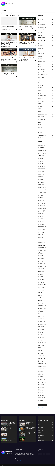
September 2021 (41, 231)
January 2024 (40, 185)
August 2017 (40, 310)
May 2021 (40, 237)
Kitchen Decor (40, 88)
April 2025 (40, 161)
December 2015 (41, 342)
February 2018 (41, 300)
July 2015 (40, 350)
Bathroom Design (41, 24)
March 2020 (40, 260)
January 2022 (40, 224)
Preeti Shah (3, 29)
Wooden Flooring (41, 137)
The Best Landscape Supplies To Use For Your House (12, 438)
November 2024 (41, 169)
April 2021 (40, 239)
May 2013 (40, 392)
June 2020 (40, 255)
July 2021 (40, 234)
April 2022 (40, 219)
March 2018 (40, 298)
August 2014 (40, 368)
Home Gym (40, 72)
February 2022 (41, 223)
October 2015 (40, 345)
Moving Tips (40, 98)
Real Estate (40, 109)
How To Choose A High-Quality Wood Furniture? (27, 58)
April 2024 (40, 181)
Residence (40, 111)
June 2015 (40, 352)
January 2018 (40, 302)
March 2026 (40, 144)
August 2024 (40, 174)
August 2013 (40, 387)
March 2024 (40, 182)
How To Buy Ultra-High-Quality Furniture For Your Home (27, 43)
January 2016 (40, 340)
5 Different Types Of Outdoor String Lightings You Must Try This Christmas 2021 (30, 438)
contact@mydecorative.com (24, 460)
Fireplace (40, 56)
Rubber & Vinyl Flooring (42, 114)
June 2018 (40, 294)
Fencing (39, 51)
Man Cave (40, 93)
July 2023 (40, 195)
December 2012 (41, 400)
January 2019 (40, 282)
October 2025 (40, 152)
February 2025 (41, 164)
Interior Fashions (41, 84)
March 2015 (40, 356)
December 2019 (41, 264)
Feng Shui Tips (41, 53)
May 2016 (40, 334)
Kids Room (40, 87)
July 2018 (40, 292)
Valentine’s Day (41, 125)
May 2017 (40, 314)
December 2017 (41, 303)
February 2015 (41, 358)
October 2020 (40, 248)
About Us (4, 10)
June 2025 (40, 158)
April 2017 (40, 316)
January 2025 (40, 166)
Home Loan (40, 75)
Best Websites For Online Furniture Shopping (7, 74)
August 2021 (40, 232)
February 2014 (41, 377)
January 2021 (40, 244)
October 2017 (40, 306)
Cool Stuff (40, 35)
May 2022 (40, 218)
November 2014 (41, 363)
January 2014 (40, 379)
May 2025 (40, 160)
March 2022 (40, 221)
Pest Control (40, 104)
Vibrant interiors (41, 129)
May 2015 (40, 353)
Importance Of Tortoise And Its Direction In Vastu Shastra (30, 428)
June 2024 (40, 177)
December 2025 (41, 148)
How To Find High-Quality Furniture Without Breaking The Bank (27, 28)
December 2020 (41, 245)
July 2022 (40, 214)
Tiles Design (40, 117)
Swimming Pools (41, 116)
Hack (39, 67)
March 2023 (40, 202)
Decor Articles (40, 38)
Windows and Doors (42, 135)
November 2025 (41, 150)
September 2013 (41, 385)
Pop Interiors (40, 108)
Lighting (39, 90)
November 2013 (41, 382)
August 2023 (40, 194)
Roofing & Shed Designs (42, 113)
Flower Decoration (41, 61)
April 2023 (40, 200)
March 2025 (40, 163)
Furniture (19, 8)
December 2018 (41, 284)
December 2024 (41, 168)
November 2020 (41, 247)
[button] (52, 8)
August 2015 (40, 348)
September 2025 (41, 153)
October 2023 (40, 190)
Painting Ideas (40, 103)
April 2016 (40, 335)
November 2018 (41, 285)
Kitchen (34, 8)
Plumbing (40, 106)
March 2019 (40, 279)
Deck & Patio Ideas (41, 37)
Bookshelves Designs (42, 27)
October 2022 (40, 210)
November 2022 (41, 208)
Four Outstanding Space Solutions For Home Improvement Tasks (11, 428)
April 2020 (40, 258)
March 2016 (40, 337)
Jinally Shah (21, 30)
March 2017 (40, 318)
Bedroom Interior (41, 25)
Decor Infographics (41, 40)
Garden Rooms (40, 407)
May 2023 (40, 198)
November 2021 (41, 227)
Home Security (41, 77)
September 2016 (41, 327)
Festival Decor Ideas (41, 54)
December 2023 (41, 187)
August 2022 (40, 213)
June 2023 (40, 197)
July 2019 (40, 273)
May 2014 (40, 373)
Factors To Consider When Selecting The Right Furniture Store (8, 59)
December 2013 (41, 381)
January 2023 (40, 205)
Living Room (39, 8)
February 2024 (41, 184)
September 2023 (41, 192)
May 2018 (40, 295)
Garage (39, 64)
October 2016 (40, 326)
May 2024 (40, 179)
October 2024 (40, 171)
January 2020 (40, 263)
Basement (40, 22)
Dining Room (40, 43)
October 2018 (40, 287)
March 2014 (40, 376)
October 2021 (40, 229)
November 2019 (41, 266)
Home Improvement (41, 74)
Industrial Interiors (41, 80)
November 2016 (41, 324)
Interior (29, 8)
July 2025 (40, 156)
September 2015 (41, 347)
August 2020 (40, 252)
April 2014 (40, 374)
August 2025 (40, 155)
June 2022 (40, 216)
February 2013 (41, 397)
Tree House (40, 121)
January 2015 (40, 360)
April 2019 (40, 277)
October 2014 (40, 364)
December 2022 (41, 206)
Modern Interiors (41, 96)
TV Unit (39, 122)
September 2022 (41, 211)
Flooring (39, 59)
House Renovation (41, 79)
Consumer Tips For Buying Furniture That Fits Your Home (8, 27)
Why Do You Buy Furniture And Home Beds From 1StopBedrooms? (9, 44)
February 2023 (41, 203)
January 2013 (40, 398)
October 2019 (40, 268)
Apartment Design (41, 17)
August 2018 (40, 290)
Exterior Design (41, 50)
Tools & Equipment (41, 119)
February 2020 (41, 261)
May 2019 (40, 276)
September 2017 (41, 308)
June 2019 (40, 274)
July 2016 (40, 331)
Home (3, 8)
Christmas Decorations (42, 32)
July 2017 (40, 311)
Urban (39, 124)
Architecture (40, 19)
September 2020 (41, 250)
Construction (40, 34)
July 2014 (40, 369)
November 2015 (41, 344)
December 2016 (41, 323)
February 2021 (41, 242)
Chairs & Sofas (41, 30)
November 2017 (41, 305)
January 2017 (40, 321)
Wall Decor (40, 132)
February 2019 (41, 281)
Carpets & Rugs (41, 29)
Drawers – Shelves (41, 46)
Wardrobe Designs (41, 134)
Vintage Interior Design (42, 130)
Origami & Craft (41, 101)
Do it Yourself (40, 45)
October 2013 (40, 384)
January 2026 (40, 147)
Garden (24, 8)
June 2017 (40, 313)
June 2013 (40, 390)
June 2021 (40, 235)
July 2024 (40, 176)
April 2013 (40, 393)
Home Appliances (41, 69)
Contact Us (46, 8)
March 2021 (40, 240)
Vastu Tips (40, 127)
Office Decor (40, 100)
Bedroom (13, 8)
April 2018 (40, 297)
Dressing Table (41, 48)
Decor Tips (40, 42)
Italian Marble (40, 85)
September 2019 (41, 269)
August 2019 (40, 271)
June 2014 (40, 371)
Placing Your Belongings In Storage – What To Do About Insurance (11, 423)
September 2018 (41, 289)
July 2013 (40, 389)
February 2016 (41, 339)
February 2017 (41, 319)
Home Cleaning (41, 71)
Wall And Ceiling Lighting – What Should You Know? (31, 433)
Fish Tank (40, 58)
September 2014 (41, 366)
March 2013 (40, 395)
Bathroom (8, 8)
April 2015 (40, 355)
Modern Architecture (42, 95)
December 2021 (41, 226)
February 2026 (41, 145)
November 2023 (41, 189)
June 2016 (40, 332)
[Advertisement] (34, 4)
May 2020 (40, 256)
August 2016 (40, 329)
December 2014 (41, 361)
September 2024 (41, 173)
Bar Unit (39, 21)
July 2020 (40, 253)
